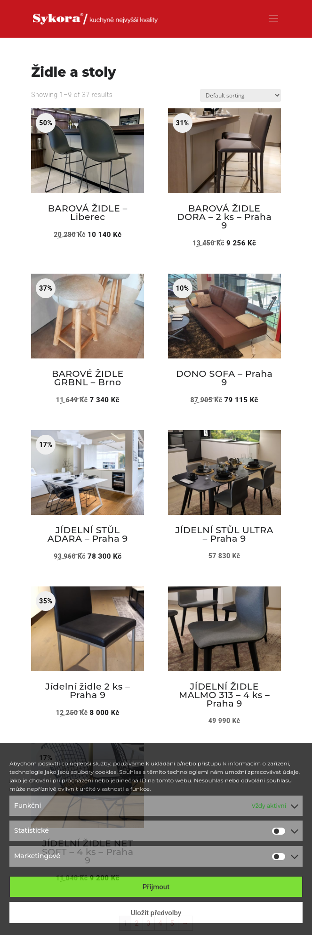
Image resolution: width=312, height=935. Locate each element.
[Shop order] (240, 95)
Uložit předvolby (156, 913)
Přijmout (156, 887)
